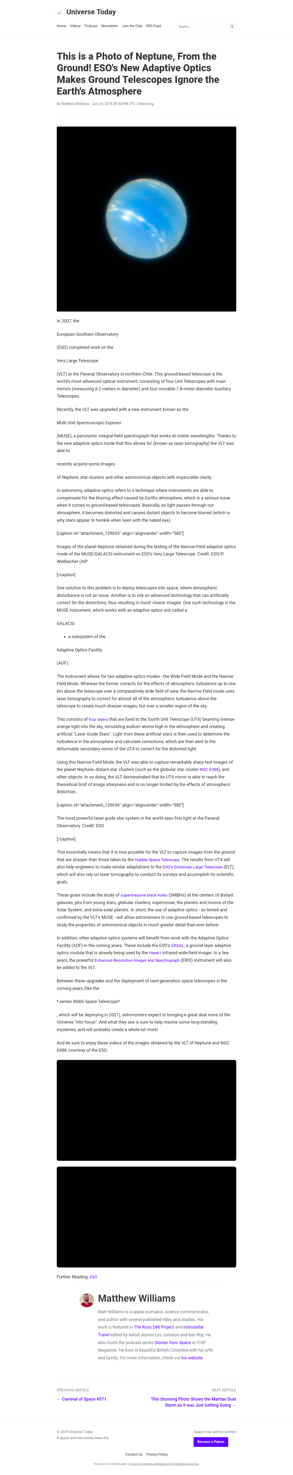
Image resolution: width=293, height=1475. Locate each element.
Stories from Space (173, 1343)
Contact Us (133, 1455)
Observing (146, 105)
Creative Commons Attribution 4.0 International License (164, 1465)
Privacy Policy (157, 1455)
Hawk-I (155, 953)
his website (192, 1358)
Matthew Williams (75, 105)
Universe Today (88, 12)
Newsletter (109, 27)
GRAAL (178, 946)
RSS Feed (153, 27)
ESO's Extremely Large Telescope (195, 867)
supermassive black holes (146, 895)
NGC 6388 (210, 770)
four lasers (99, 720)
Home (61, 27)
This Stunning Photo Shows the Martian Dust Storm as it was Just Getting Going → (193, 1403)
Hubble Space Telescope (159, 860)
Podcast (91, 27)
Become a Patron (210, 1443)
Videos (75, 27)
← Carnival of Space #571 (81, 1400)
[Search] (232, 27)
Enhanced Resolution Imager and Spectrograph (140, 961)
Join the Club (132, 27)
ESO (94, 1277)
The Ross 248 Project (154, 1328)
